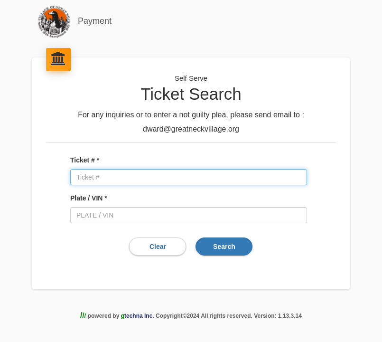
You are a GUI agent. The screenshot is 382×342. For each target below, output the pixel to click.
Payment (74, 21)
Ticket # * (84, 160)
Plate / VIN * (88, 198)
